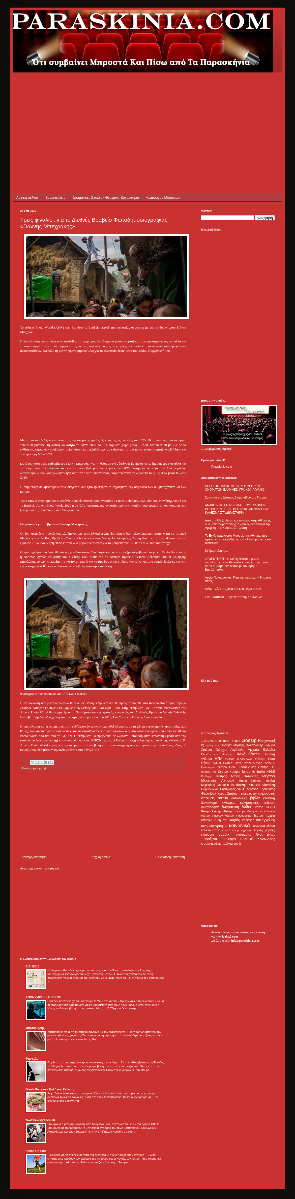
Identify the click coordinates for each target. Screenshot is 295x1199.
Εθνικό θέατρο (247, 754)
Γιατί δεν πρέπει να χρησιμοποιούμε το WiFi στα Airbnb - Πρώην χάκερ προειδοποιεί (101, 1001)
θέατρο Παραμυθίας (238, 815)
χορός (237, 843)
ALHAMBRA (208, 741)
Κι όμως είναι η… (216, 551)
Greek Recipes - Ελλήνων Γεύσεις (49, 1089)
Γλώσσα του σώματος (216, 754)
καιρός (234, 820)
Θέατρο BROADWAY (239, 758)
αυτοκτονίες (239, 798)
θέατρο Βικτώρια (235, 811)
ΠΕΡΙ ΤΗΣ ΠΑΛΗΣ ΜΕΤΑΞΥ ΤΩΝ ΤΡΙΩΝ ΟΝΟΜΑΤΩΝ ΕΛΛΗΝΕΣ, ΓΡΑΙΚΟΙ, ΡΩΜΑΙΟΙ (235, 487)
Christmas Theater (227, 741)
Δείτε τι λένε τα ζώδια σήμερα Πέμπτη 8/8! (233, 589)
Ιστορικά (248, 771)
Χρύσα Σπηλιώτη (228, 793)
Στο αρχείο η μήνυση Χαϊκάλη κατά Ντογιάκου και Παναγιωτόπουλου (91, 1124)
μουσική (225, 834)
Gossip (249, 740)
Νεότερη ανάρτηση (33, 857)
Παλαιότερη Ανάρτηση (170, 857)
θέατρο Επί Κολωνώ (261, 811)
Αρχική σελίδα (27, 197)
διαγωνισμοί (209, 803)
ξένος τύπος (265, 834)
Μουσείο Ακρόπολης (231, 785)
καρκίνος (248, 820)
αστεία (223, 798)
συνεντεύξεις (211, 843)
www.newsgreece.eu (40, 1120)
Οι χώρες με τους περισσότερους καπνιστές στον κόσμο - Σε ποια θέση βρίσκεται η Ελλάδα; (106, 1062)
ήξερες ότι (249, 793)
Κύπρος (221, 776)
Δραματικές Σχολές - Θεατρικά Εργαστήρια (106, 197)
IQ (202, 745)
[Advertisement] (107, 107)
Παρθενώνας (210, 789)
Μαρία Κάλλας (250, 781)
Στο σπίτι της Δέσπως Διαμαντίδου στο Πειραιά (236, 497)
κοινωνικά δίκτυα (263, 826)
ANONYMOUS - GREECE (43, 997)
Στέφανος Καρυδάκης (260, 789)
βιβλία (255, 798)
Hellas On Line (35, 1151)
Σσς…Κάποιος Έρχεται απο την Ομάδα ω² (233, 597)
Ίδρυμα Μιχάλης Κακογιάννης (242, 745)
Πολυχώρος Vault (232, 789)
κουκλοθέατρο (210, 830)
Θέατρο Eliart (265, 759)
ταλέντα (228, 843)
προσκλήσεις (266, 839)
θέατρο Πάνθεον (212, 815)
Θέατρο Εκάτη (232, 762)
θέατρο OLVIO (264, 807)
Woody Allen (213, 745)
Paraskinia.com (221, 466)
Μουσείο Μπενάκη (262, 785)
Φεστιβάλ (208, 793)
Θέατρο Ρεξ (208, 771)
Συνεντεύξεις (55, 197)
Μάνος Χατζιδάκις (244, 776)
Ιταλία (261, 771)
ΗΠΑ (218, 759)
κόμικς (258, 830)
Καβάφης (206, 776)
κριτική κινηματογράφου (237, 830)
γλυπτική (269, 798)
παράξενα (209, 839)
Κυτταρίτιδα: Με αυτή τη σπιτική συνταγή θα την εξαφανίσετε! (86, 1031)
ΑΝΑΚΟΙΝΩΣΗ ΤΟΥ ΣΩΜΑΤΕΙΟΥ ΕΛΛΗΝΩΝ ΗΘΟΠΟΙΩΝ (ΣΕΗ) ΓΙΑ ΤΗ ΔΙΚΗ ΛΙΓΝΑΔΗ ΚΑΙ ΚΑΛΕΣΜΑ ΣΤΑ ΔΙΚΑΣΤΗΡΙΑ (236, 509)
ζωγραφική (230, 807)
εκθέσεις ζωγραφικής (240, 803)
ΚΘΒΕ (271, 771)
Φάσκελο (32, 1058)
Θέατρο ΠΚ (266, 767)
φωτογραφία (40, 768)
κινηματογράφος (214, 826)
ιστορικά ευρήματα (214, 820)
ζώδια (246, 807)
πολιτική (246, 839)
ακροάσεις (266, 793)
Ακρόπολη (237, 750)
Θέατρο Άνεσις (211, 763)
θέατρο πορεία (264, 815)
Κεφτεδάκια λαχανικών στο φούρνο (70, 1093)
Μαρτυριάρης (35, 1028)
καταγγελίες (265, 820)
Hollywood (266, 741)
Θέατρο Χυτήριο (229, 771)
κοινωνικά (239, 825)
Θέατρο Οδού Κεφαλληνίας (236, 767)
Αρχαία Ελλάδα (261, 749)
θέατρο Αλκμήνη (212, 811)
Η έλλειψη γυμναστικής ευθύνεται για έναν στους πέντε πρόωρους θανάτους (96, 1154)
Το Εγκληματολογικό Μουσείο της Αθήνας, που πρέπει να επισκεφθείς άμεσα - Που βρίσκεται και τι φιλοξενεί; (239, 539)
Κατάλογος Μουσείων (163, 197)
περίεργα (228, 839)
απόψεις (208, 798)
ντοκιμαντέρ (244, 834)
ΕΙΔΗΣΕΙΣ (32, 966)
